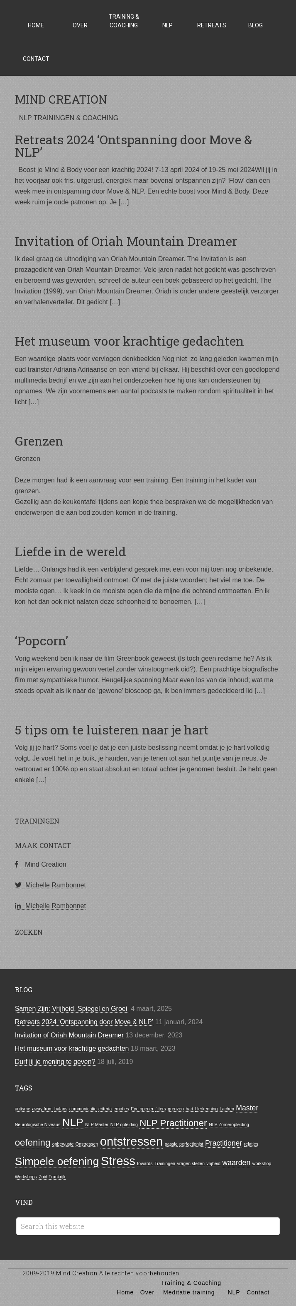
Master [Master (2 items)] (247, 1108)
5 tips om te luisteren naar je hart (112, 730)
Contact (258, 1292)
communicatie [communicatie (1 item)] (83, 1108)
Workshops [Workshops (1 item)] (26, 1176)
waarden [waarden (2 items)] (237, 1162)
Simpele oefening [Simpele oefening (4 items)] (57, 1161)
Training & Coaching (191, 1282)
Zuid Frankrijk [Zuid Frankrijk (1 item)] (52, 1176)
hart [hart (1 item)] (189, 1108)
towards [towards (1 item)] (144, 1163)
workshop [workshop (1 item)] (262, 1163)
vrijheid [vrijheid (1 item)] (213, 1163)
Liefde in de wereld (70, 551)
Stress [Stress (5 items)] (118, 1161)
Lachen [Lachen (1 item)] (227, 1108)
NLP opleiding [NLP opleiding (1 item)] (124, 1124)
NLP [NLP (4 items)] (72, 1122)
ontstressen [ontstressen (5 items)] (131, 1141)
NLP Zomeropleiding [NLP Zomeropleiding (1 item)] (229, 1124)
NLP (234, 1292)
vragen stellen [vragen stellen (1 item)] (190, 1163)
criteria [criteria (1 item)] (105, 1108)
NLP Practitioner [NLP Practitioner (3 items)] (173, 1123)
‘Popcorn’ (41, 640)
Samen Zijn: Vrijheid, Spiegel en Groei (72, 1008)
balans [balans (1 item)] (60, 1108)
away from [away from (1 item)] (42, 1108)
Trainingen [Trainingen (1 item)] (164, 1163)
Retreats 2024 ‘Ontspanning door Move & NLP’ (133, 145)
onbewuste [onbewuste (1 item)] (63, 1143)
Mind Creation (40, 864)
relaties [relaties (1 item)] (251, 1143)
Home (125, 1292)
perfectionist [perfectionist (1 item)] (191, 1143)
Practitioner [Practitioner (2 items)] (223, 1143)
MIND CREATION (61, 99)
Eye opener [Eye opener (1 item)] (142, 1108)
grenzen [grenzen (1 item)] (176, 1108)
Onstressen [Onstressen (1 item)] (87, 1143)
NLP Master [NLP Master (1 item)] (96, 1124)
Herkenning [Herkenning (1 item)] (206, 1108)
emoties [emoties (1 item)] (121, 1108)
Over (147, 1292)
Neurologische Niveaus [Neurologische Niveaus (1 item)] (38, 1124)
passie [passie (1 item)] (171, 1143)
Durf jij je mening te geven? (55, 1061)
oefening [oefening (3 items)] (33, 1142)
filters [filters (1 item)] (160, 1108)
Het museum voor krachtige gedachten (129, 341)
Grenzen (39, 441)
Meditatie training (189, 1292)
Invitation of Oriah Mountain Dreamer (126, 241)
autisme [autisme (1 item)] (22, 1108)
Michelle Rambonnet (50, 885)
